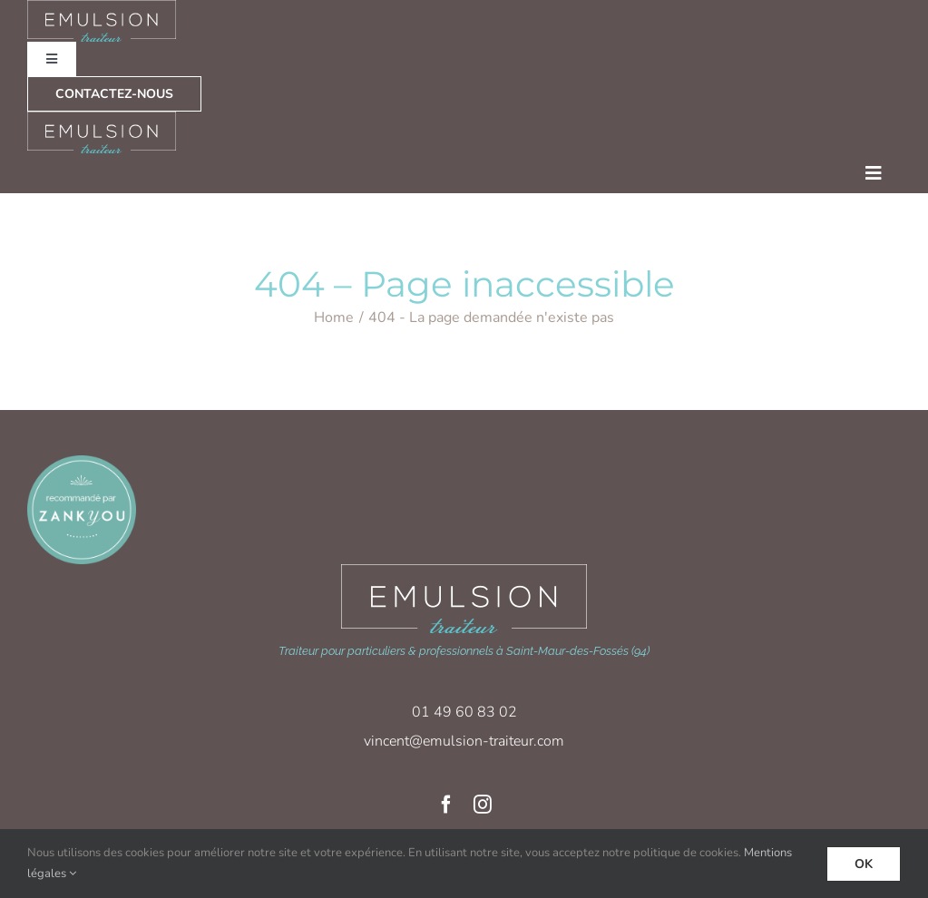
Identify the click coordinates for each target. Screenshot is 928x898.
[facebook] (446, 805)
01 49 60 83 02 (464, 712)
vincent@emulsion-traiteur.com (464, 741)
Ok (864, 864)
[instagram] (483, 805)
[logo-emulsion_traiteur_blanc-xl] (464, 570)
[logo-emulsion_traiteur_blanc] (102, 117)
